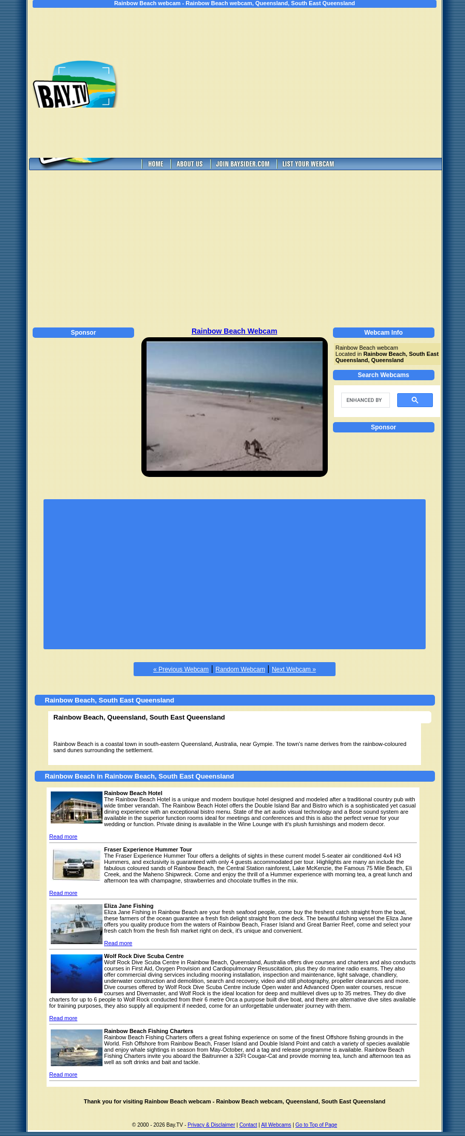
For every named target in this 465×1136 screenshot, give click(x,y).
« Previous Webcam (181, 669)
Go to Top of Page (316, 1125)
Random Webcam (240, 669)
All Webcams (276, 1125)
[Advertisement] (291, 82)
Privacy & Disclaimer (211, 1125)
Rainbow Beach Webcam (234, 331)
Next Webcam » (294, 669)
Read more (63, 836)
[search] (364, 400)
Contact (248, 1125)
